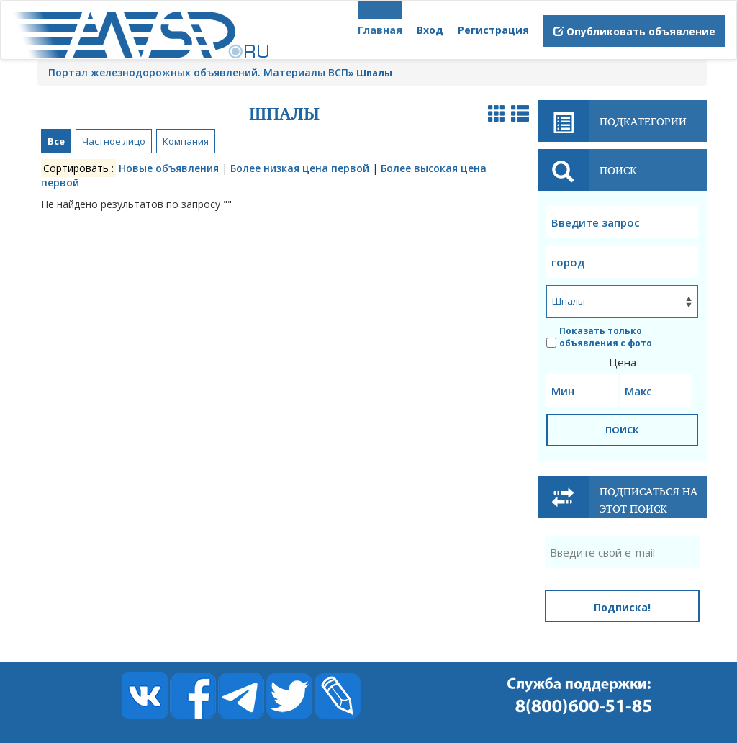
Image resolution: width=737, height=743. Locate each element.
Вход (430, 30)
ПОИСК (622, 429)
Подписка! (622, 607)
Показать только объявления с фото (599, 337)
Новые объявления (169, 168)
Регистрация (493, 30)
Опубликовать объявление (634, 31)
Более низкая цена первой (299, 168)
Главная (380, 30)
